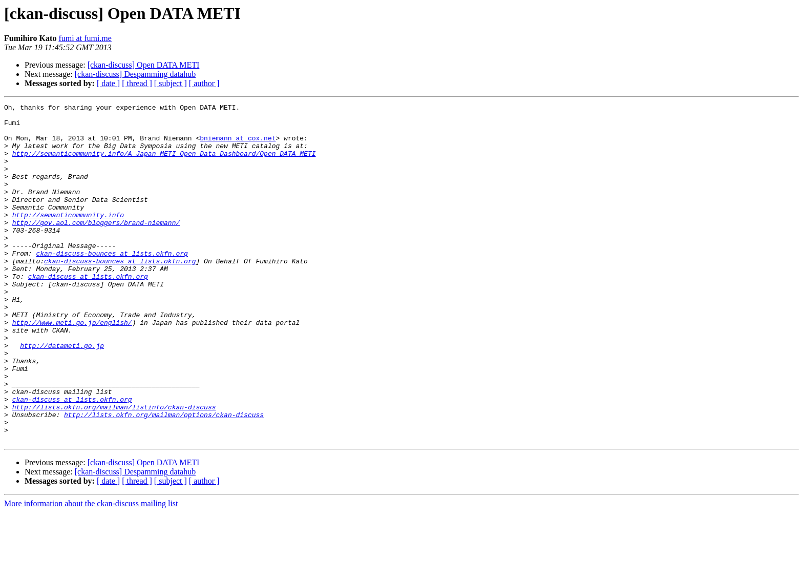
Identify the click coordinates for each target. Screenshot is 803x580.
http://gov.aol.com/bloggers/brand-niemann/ (96, 247)
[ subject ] (170, 83)
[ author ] (204, 83)
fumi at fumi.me (85, 38)
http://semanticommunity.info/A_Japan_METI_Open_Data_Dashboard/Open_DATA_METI (164, 164)
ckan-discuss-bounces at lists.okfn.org (111, 283)
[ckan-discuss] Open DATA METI (144, 64)
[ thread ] (137, 83)
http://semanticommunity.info (68, 237)
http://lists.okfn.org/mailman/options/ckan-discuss (164, 477)
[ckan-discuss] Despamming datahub (135, 74)
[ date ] (108, 83)
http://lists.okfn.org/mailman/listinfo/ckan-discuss (114, 468)
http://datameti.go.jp (62, 394)
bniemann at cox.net (238, 145)
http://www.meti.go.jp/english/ (72, 366)
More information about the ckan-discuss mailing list (91, 571)
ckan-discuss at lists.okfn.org (88, 311)
